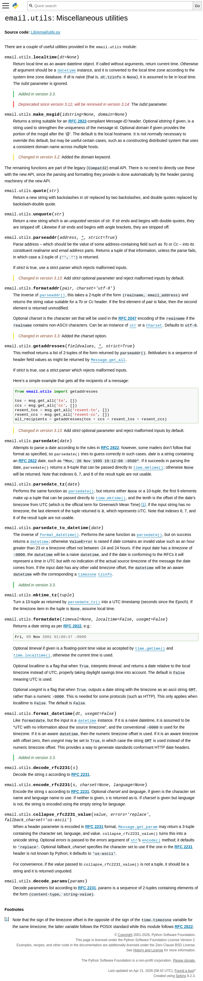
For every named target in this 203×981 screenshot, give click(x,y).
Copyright (125, 935)
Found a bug (184, 971)
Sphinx (181, 976)
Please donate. (184, 960)
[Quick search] (110, 5)
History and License (148, 950)
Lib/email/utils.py (46, 32)
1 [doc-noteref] (143, 504)
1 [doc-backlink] (7, 919)
